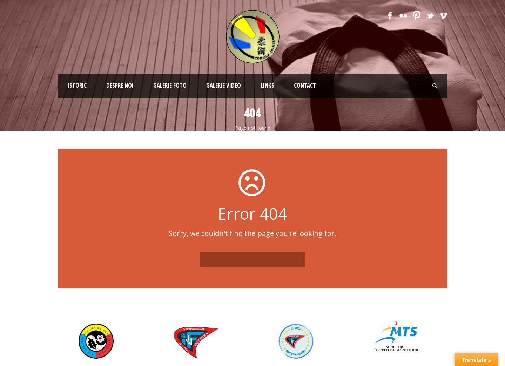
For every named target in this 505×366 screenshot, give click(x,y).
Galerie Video (223, 85)
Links (267, 85)
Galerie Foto (170, 85)
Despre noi (120, 85)
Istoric (77, 85)
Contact (305, 85)
